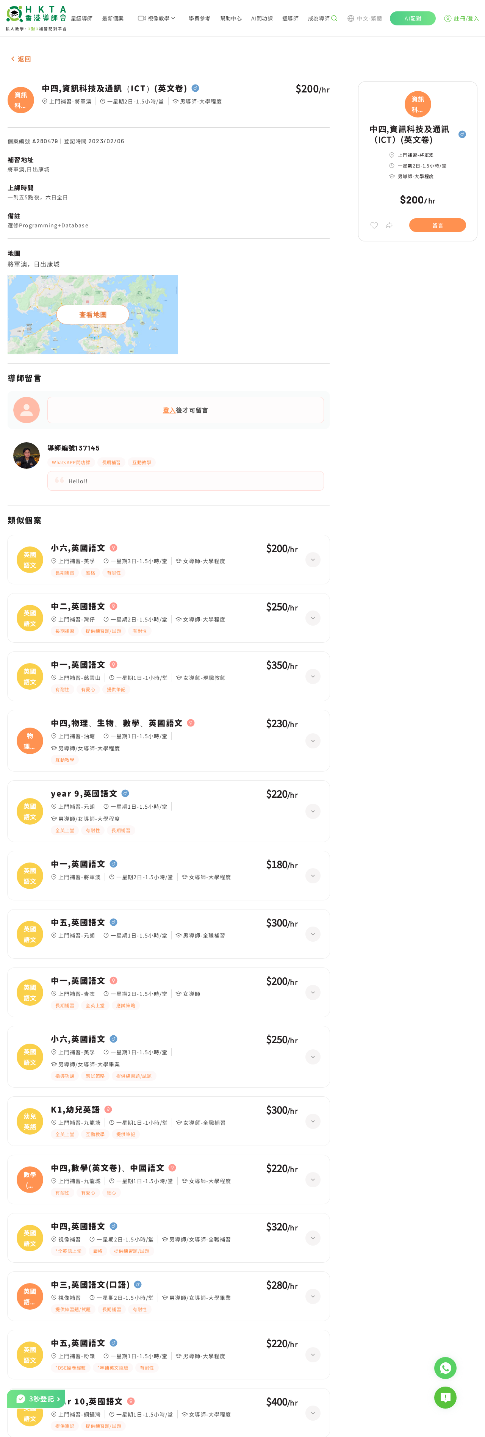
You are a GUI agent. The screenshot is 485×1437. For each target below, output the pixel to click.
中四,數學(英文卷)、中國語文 (107, 1168)
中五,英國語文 (78, 922)
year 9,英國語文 (84, 793)
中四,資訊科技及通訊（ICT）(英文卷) (115, 88)
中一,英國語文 (78, 664)
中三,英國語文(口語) (90, 1284)
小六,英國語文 (78, 548)
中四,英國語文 (78, 1226)
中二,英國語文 (78, 606)
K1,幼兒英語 (75, 1109)
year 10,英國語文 (87, 1401)
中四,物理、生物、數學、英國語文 (117, 723)
